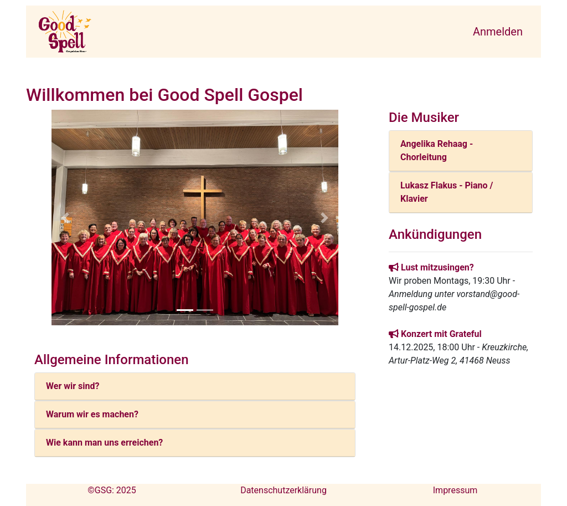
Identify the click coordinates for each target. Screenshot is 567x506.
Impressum (455, 490)
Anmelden (498, 31)
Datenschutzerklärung (283, 490)
